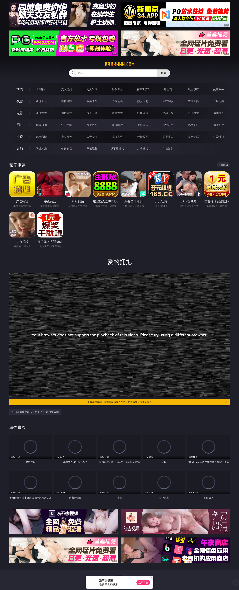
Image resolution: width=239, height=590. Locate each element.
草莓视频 (92, 148)
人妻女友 (92, 137)
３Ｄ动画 (117, 101)
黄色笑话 (193, 137)
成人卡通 (92, 113)
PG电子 (41, 89)
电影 (19, 113)
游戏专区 (117, 89)
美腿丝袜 (142, 125)
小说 (19, 136)
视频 (19, 101)
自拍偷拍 (66, 101)
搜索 (163, 73)
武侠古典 (117, 137)
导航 (19, 148)
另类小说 (168, 137)
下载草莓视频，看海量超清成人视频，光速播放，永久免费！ (157, 402)
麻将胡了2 (142, 89)
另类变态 (218, 113)
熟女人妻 (142, 101)
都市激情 (41, 137)
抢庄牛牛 (218, 89)
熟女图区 (193, 125)
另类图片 (218, 125)
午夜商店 (66, 148)
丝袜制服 (168, 101)
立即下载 (143, 582)
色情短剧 (168, 148)
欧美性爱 (117, 113)
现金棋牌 (193, 89)
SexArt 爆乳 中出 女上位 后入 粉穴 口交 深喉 (35, 412)
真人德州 (66, 89)
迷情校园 (142, 137)
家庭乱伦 (66, 137)
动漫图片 (117, 125)
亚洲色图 (66, 125)
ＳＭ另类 (218, 101)
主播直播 (193, 101)
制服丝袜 (142, 113)
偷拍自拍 (66, 113)
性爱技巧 (218, 137)
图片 (19, 124)
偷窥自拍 (41, 125)
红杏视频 (142, 148)
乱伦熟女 (193, 113)
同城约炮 (41, 148)
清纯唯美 (168, 125)
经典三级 (168, 113)
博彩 (19, 89)
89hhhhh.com (120, 64)
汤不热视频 (117, 148)
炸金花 (168, 89)
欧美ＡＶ (92, 101)
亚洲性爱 (41, 113)
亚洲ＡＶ (41, 101)
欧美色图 (92, 125)
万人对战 (92, 89)
